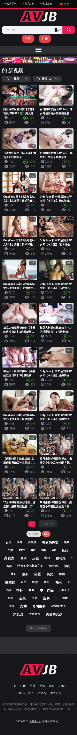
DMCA (62, 685)
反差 (35, 558)
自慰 (37, 574)
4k (54, 550)
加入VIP (29, 3)
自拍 (8, 542)
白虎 (34, 598)
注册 (45, 38)
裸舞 (65, 598)
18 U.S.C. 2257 (24, 693)
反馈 (42, 685)
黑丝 (67, 542)
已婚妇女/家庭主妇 (30, 566)
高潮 (9, 566)
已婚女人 (64, 590)
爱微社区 (35, 721)
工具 (12, 606)
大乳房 (18, 614)
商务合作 (56, 693)
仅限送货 (35, 614)
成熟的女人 (59, 606)
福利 (58, 582)
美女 (50, 574)
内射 (22, 550)
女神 (23, 606)
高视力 (9, 558)
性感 (19, 542)
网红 (33, 550)
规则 (52, 685)
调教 (44, 550)
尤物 (8, 590)
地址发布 (47, 3)
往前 (46, 523)
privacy (41, 693)
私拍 (35, 582)
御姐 (47, 558)
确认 (46, 533)
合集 (22, 598)
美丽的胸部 (50, 542)
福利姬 (61, 558)
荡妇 (13, 573)
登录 (28, 38)
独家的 (10, 582)
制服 (31, 590)
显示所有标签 (38, 628)
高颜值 (32, 542)
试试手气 (11, 3)
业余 (46, 598)
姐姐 (10, 598)
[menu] (38, 50)
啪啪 (62, 574)
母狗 (23, 558)
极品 (65, 550)
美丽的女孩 (54, 614)
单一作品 (47, 590)
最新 (25, 574)
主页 (13, 685)
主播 (10, 550)
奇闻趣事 (39, 606)
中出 (67, 566)
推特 (19, 590)
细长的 (53, 566)
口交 (24, 581)
